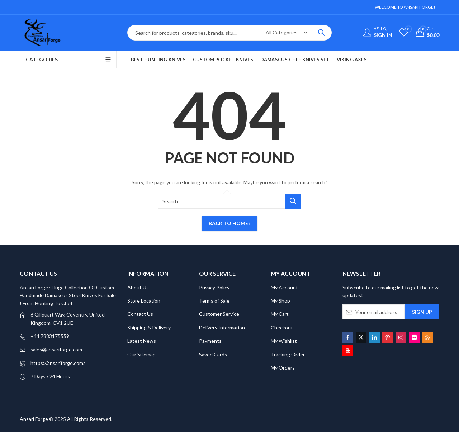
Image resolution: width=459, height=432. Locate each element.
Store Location (143, 301)
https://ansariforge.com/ (57, 363)
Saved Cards (213, 354)
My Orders (283, 368)
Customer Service (219, 314)
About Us (138, 287)
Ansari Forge (34, 419)
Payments (210, 341)
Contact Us (140, 314)
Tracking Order (288, 354)
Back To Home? (229, 223)
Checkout (282, 327)
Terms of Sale (214, 301)
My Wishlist (284, 341)
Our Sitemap (141, 354)
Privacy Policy (214, 287)
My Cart (280, 314)
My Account (284, 287)
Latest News (141, 341)
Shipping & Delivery (149, 327)
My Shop (280, 301)
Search (321, 33)
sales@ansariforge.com (56, 349)
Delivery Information (222, 327)
